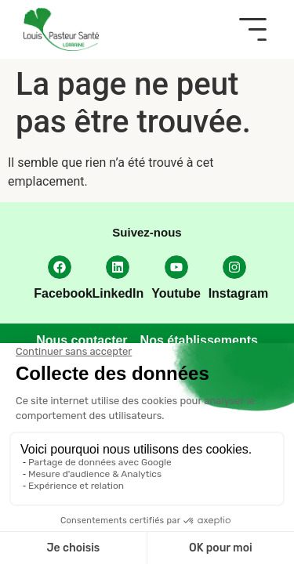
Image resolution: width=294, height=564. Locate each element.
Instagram (238, 293)
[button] (253, 29)
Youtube (176, 293)
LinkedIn (118, 293)
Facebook (63, 293)
